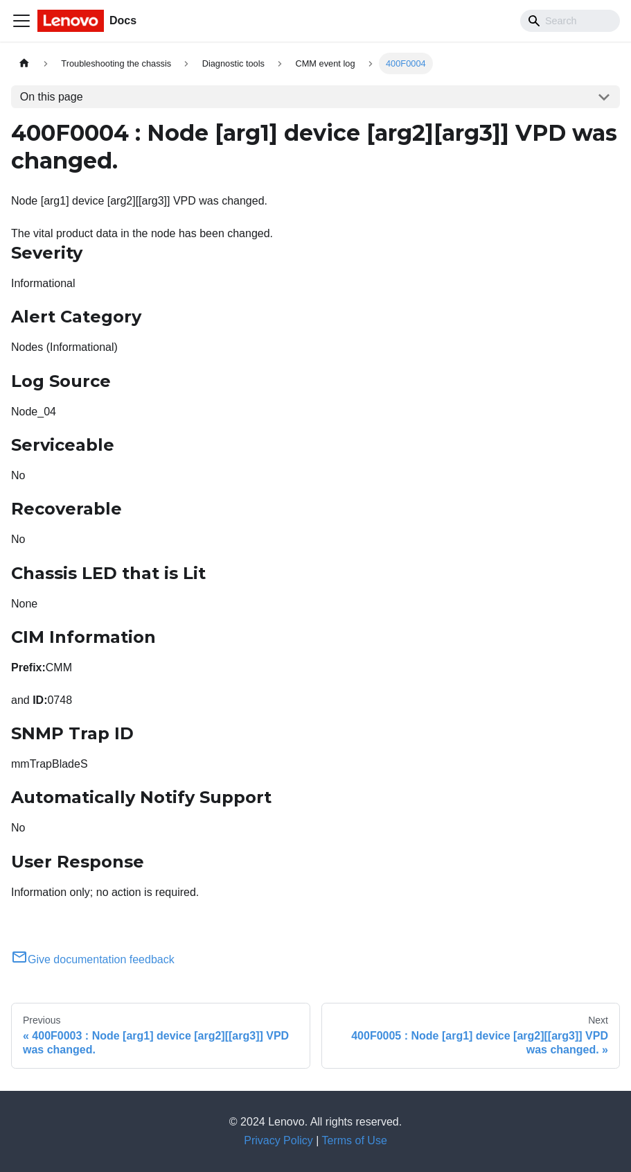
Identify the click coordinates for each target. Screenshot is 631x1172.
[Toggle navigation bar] (21, 20)
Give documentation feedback (93, 959)
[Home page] (24, 63)
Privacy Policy (278, 1140)
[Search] (570, 21)
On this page (51, 97)
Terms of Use (354, 1140)
